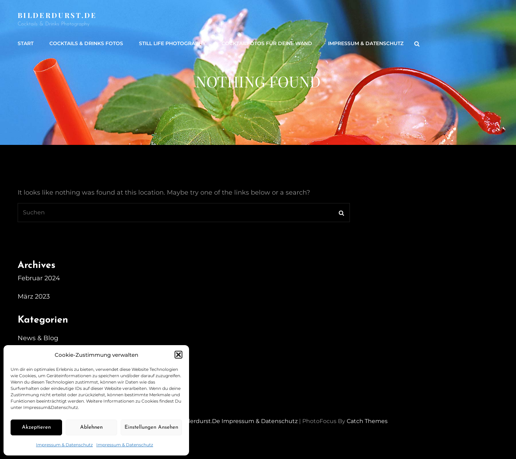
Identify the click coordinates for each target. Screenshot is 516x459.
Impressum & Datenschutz (64, 444)
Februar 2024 (39, 278)
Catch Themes (367, 421)
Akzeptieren (36, 427)
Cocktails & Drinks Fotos (86, 43)
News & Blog (38, 338)
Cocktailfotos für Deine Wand (266, 43)
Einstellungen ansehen (151, 427)
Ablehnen (91, 427)
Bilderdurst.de (57, 15)
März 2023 (34, 296)
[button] (178, 354)
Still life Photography (172, 43)
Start (26, 43)
